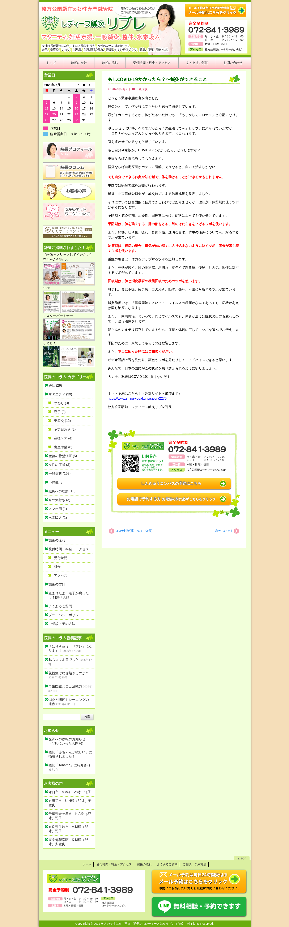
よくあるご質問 (197, 62)
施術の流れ (110, 62)
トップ (51, 62)
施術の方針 (79, 62)
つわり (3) (61, 403)
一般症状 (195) (59, 473)
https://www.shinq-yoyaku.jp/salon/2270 (137, 398)
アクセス (60, 575)
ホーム (86, 864)
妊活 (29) (55, 385)
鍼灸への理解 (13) (62, 491)
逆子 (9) (60, 412)
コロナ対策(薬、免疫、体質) (133, 530)
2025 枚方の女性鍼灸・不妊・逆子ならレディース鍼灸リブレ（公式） (140, 923)
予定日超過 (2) (65, 429)
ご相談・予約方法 (61, 624)
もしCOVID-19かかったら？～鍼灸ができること (157, 79)
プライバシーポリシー (65, 615)
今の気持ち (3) (59, 500)
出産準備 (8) (63, 447)
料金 (57, 566)
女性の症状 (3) (59, 465)
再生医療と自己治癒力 (65, 686)
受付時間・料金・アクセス (152, 62)
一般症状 (142, 89)
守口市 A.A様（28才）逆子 (69, 792)
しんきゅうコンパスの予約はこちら (171, 483)
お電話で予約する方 (171, 499)
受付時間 (60, 558)
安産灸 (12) (62, 420)
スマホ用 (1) (57, 509)
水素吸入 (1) (57, 517)
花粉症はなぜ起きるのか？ (68, 673)
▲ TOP (241, 858)
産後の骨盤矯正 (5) (62, 456)
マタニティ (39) (60, 394)
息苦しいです (224, 530)
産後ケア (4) (63, 438)
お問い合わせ (233, 62)
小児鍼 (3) (56, 482)
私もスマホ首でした (63, 659)
